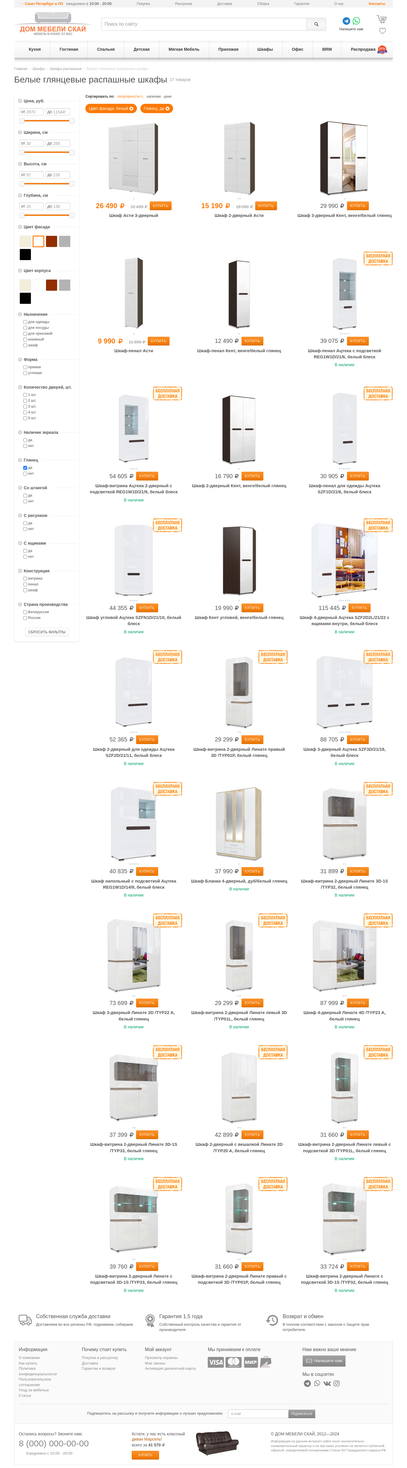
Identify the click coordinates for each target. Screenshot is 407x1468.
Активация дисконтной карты (170, 1368)
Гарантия (301, 4)
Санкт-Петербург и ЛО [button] (44, 4)
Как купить (28, 1363)
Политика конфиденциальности (38, 1371)
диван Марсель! (147, 1439)
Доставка (224, 4)
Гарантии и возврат (99, 1368)
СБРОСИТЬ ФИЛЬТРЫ (47, 632)
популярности (131, 96)
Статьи (25, 1395)
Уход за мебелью (34, 1390)
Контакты (377, 4)
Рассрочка (183, 4)
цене (168, 96)
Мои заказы (155, 1363)
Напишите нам (323, 1361)
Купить (160, 206)
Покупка (143, 4)
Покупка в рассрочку (100, 1357)
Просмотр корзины (161, 1357)
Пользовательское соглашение (35, 1382)
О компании (29, 1357)
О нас (339, 4)
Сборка (263, 4)
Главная (21, 69)
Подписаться (301, 1414)
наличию (154, 96)
